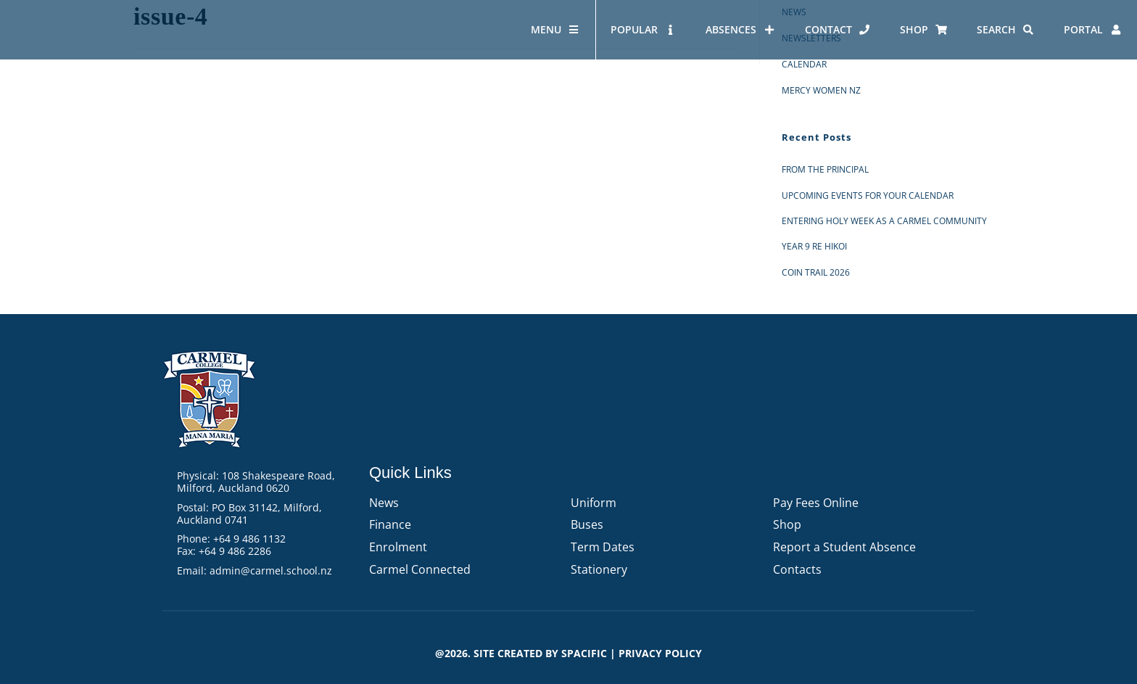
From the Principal (825, 169)
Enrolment (398, 547)
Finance (390, 524)
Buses (587, 524)
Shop (787, 524)
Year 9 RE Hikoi (814, 246)
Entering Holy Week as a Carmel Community (884, 221)
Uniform (593, 503)
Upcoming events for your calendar (868, 195)
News (384, 503)
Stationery (599, 569)
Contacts (797, 569)
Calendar (804, 64)
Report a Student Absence (844, 547)
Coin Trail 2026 (816, 272)
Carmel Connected (420, 569)
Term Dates (602, 547)
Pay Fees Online (816, 503)
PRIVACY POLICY (660, 653)
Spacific (584, 653)
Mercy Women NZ (821, 90)
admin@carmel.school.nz (271, 570)
